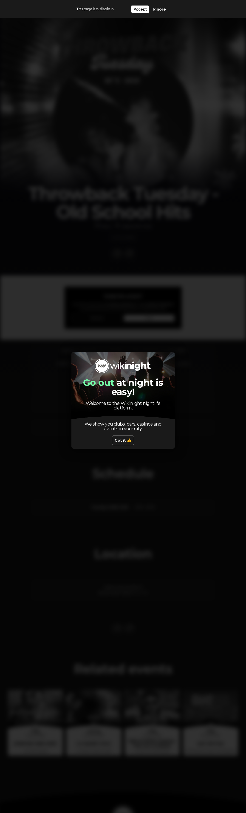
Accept (140, 9)
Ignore (159, 9)
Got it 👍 (123, 440)
